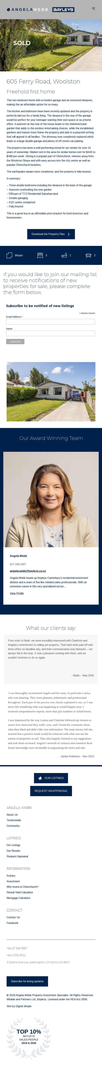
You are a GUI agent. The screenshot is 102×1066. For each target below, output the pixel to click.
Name (9, 328)
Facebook (12, 923)
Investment (13, 881)
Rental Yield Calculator (20, 892)
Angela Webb (18, 556)
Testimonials (14, 820)
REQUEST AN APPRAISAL (51, 791)
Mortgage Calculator (18, 898)
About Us (12, 814)
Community (13, 825)
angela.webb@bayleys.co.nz (28, 571)
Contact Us (13, 917)
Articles (11, 875)
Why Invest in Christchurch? (22, 886)
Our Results (13, 850)
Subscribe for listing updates (27, 981)
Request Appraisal (17, 856)
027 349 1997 (18, 564)
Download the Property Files (51, 234)
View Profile (17, 593)
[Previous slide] (12, 391)
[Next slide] (90, 391)
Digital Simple (24, 1006)
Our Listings (13, 845)
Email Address (14, 316)
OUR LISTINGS (51, 778)
